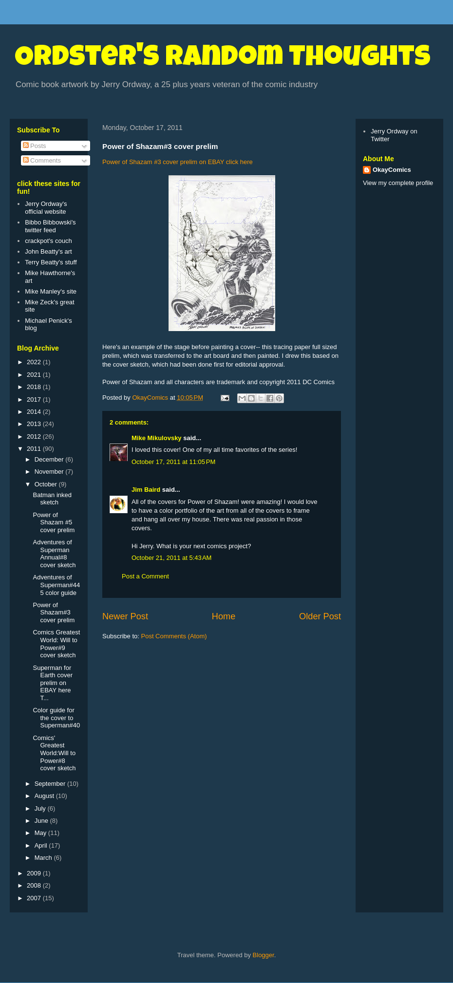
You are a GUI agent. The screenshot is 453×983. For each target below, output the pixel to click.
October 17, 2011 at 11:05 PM (173, 461)
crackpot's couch (48, 240)
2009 (35, 873)
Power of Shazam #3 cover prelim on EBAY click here (177, 162)
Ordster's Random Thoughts (223, 59)
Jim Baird (146, 489)
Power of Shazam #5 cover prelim (54, 522)
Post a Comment (145, 576)
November (50, 471)
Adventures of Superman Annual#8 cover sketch (54, 553)
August (45, 795)
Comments (42, 160)
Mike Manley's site (50, 291)
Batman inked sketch (52, 498)
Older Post (320, 616)
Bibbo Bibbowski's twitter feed (50, 226)
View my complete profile (398, 182)
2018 (35, 386)
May (41, 832)
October (47, 484)
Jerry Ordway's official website (46, 207)
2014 (35, 411)
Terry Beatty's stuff (50, 262)
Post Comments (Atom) (174, 636)
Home (224, 616)
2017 (35, 399)
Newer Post (125, 616)
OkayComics (392, 169)
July (41, 808)
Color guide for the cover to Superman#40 (56, 717)
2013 (35, 423)
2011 (35, 448)
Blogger (263, 955)
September (51, 783)
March (44, 857)
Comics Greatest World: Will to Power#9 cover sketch (56, 644)
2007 (35, 898)
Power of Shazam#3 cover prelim (54, 612)
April (42, 845)
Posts (34, 145)
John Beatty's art (48, 251)
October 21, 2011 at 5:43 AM (171, 557)
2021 (35, 374)
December (50, 459)
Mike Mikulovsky (157, 438)
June (42, 820)
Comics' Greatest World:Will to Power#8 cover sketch (54, 753)
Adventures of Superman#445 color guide (56, 585)
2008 (35, 885)
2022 (35, 362)
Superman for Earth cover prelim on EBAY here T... (52, 683)
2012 (35, 436)
